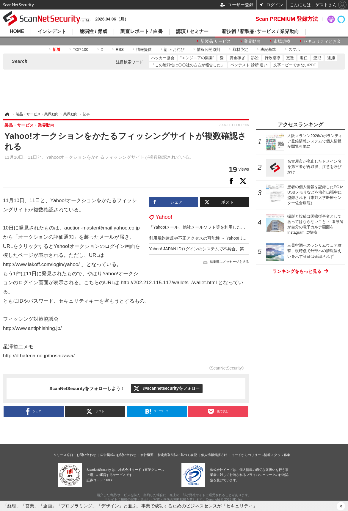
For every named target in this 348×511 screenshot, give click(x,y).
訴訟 (255, 58)
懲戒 (317, 58)
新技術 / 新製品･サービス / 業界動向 (260, 31)
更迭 (290, 58)
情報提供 (144, 49)
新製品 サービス (215, 41)
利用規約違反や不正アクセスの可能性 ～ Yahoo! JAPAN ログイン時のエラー (220, 238)
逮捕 (331, 58)
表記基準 (268, 49)
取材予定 (240, 49)
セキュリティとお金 (322, 41)
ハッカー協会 (162, 58)
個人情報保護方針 (214, 455)
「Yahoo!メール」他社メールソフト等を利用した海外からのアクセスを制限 (220, 227)
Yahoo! (164, 217)
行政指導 (272, 58)
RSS (120, 49)
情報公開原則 (208, 49)
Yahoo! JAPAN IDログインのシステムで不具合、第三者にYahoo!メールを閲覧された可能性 (234, 248)
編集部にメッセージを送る (229, 261)
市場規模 (282, 41)
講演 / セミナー (192, 31)
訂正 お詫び (174, 49)
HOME (17, 31)
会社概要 (146, 455)
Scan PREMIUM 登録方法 (286, 19)
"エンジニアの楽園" (197, 58)
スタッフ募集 (280, 455)
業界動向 (252, 41)
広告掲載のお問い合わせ (118, 455)
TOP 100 (80, 49)
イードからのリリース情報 (251, 455)
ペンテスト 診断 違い (249, 65)
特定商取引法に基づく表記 (177, 455)
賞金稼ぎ (237, 58)
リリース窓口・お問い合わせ (75, 455)
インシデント (51, 31)
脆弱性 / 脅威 (93, 31)
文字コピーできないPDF (294, 65)
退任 (304, 58)
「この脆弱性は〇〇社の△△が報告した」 (188, 65)
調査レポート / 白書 (141, 31)
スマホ (294, 49)
